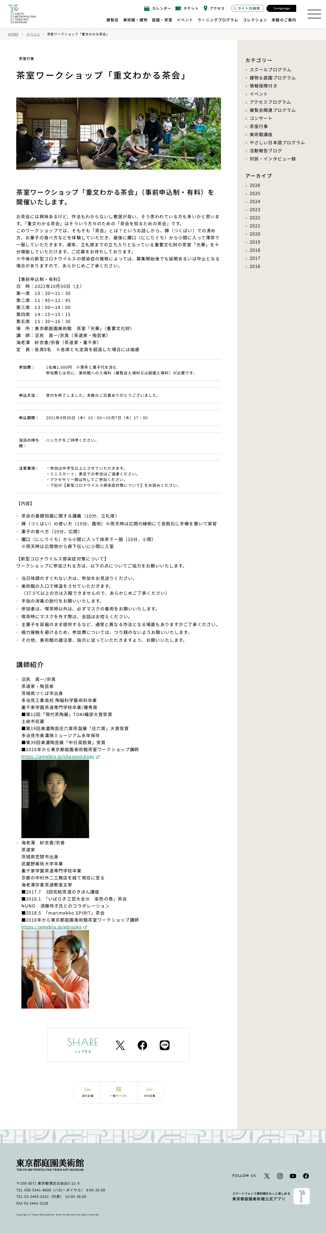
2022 (255, 217)
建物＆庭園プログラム (273, 77)
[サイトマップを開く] (314, 14)
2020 (255, 233)
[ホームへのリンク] (22, 14)
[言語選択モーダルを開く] (281, 8)
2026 (255, 185)
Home (13, 34)
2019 (255, 241)
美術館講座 (261, 134)
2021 (255, 225)
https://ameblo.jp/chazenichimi (57, 756)
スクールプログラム (270, 69)
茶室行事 (259, 126)
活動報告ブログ (266, 150)
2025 (255, 193)
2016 (255, 266)
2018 (255, 250)
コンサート (261, 118)
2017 (255, 258)
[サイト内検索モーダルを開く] (247, 8)
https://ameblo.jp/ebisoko (51, 926)
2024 (255, 201)
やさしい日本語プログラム (277, 142)
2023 (255, 209)
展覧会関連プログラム (273, 110)
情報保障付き (264, 85)
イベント (33, 34)
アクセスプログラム (270, 102)
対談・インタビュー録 (273, 158)
